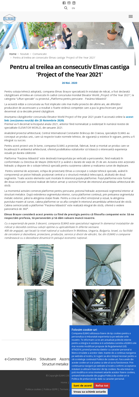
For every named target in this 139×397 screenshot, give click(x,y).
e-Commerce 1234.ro (20, 359)
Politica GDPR (51, 389)
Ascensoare (68, 359)
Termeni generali (68, 389)
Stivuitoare (48, 359)
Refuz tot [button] (102, 385)
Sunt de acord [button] (82, 385)
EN (73, 8)
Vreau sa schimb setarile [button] (89, 391)
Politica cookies (33, 389)
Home (12, 54)
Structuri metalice (55, 364)
